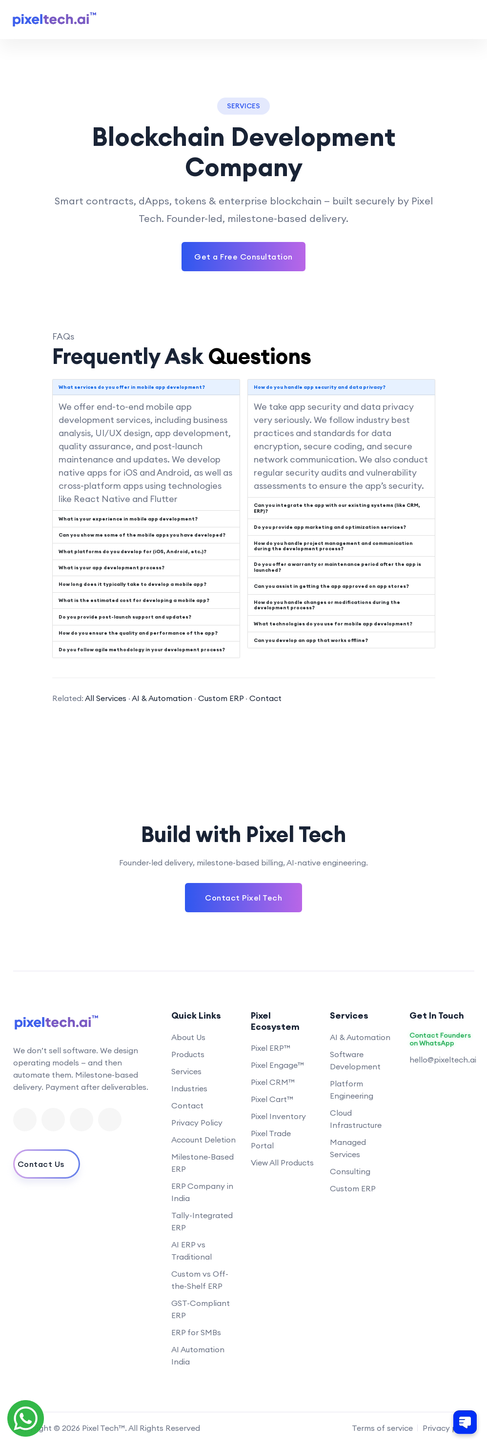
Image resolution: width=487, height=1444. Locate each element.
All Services (105, 698)
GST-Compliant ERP (200, 1309)
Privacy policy (448, 1428)
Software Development (355, 1060)
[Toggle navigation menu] (466, 19)
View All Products (282, 1162)
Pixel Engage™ (277, 1065)
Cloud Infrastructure (356, 1119)
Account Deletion (203, 1139)
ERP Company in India (202, 1192)
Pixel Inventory (278, 1116)
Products (187, 1054)
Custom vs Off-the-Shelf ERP (199, 1280)
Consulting (350, 1171)
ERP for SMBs (196, 1332)
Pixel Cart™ (272, 1099)
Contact (265, 698)
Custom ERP (221, 698)
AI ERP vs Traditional (191, 1251)
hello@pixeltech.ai (442, 1059)
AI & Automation (162, 698)
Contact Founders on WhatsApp (440, 1039)
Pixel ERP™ (270, 1048)
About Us (188, 1037)
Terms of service (382, 1428)
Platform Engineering (351, 1090)
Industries (189, 1088)
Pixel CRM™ (273, 1082)
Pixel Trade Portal (271, 1139)
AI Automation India (197, 1355)
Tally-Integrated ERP (202, 1221)
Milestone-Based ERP (202, 1163)
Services (186, 1071)
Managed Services (348, 1148)
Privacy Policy (197, 1122)
